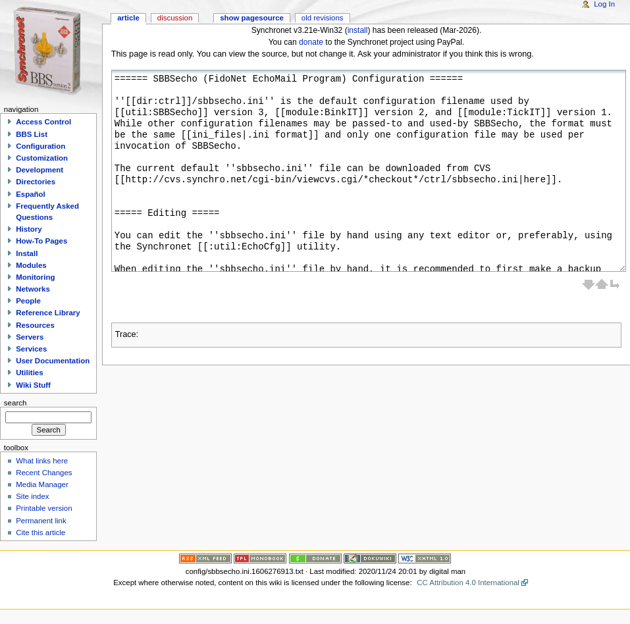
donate (311, 42)
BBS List (31, 134)
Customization (42, 158)
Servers (29, 337)
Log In (604, 4)
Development (39, 170)
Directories (35, 182)
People (28, 301)
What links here (42, 461)
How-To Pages (41, 241)
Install (27, 253)
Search (15, 403)
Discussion (174, 18)
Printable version (44, 508)
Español (30, 194)
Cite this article (40, 532)
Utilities (29, 373)
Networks (33, 289)
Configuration (40, 146)
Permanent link (41, 521)
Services (31, 349)
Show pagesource (252, 18)
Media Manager (42, 484)
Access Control (43, 122)
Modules (31, 265)
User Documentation (53, 361)
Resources (35, 325)
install (358, 30)
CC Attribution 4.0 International (468, 582)
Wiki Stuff (33, 385)
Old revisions (323, 18)
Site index (32, 496)
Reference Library (48, 313)
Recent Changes (44, 473)
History (28, 229)
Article (128, 18)
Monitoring (35, 277)
